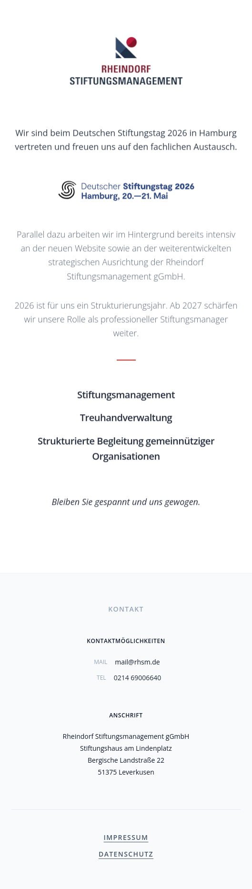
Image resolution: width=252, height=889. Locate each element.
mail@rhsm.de (137, 661)
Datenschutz (126, 853)
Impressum (126, 837)
